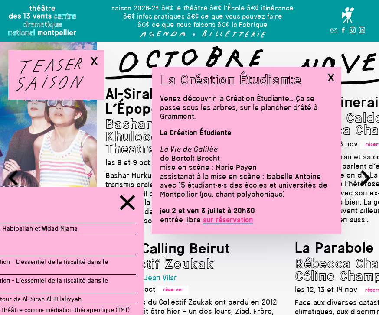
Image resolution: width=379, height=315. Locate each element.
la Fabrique (250, 25)
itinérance (277, 8)
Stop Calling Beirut (167, 250)
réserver (173, 289)
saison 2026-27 (135, 8)
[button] (163, 35)
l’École (234, 8)
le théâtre (191, 8)
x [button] (331, 78)
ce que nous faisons (184, 25)
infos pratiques (161, 16)
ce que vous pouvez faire (241, 16)
